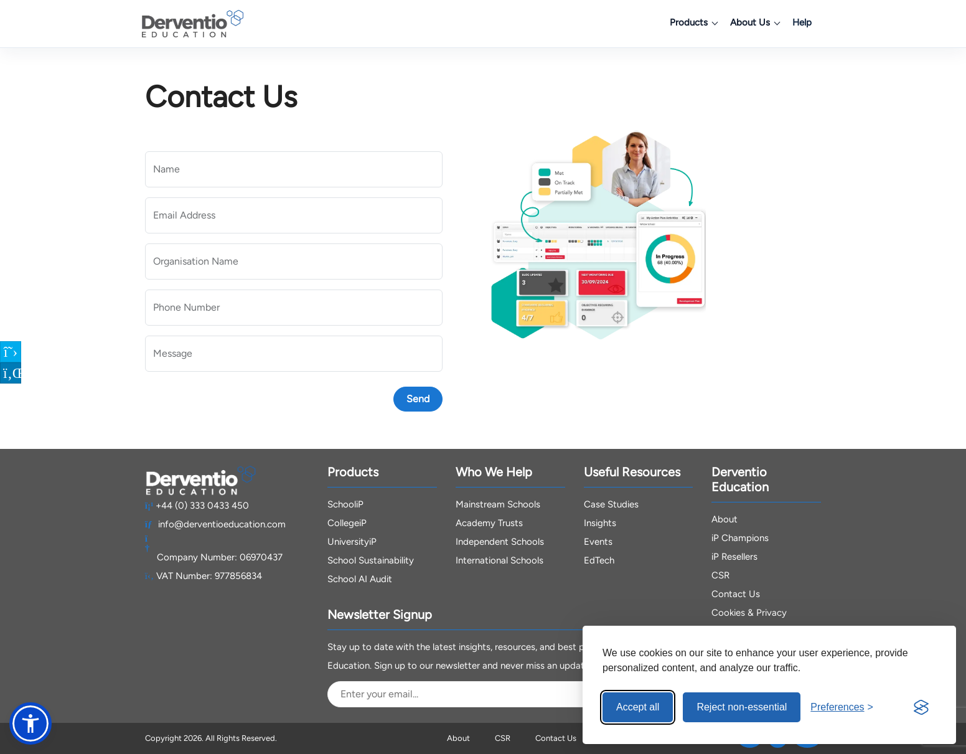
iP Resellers (734, 556)
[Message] (294, 354)
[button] (30, 723)
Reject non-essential (741, 707)
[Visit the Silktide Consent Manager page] (921, 707)
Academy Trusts (489, 523)
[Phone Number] (294, 308)
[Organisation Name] (294, 261)
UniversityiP (352, 541)
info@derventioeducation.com (215, 524)
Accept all (637, 707)
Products (693, 22)
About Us (754, 22)
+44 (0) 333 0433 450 (197, 505)
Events (598, 541)
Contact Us (735, 594)
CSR (720, 575)
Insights (600, 523)
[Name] (294, 169)
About (724, 519)
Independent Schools (500, 541)
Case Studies (611, 504)
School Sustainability (370, 560)
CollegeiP (347, 523)
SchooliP (345, 504)
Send (417, 399)
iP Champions (740, 538)
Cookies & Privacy (749, 612)
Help (802, 22)
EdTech (599, 560)
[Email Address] (294, 215)
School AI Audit (359, 579)
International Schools (499, 560)
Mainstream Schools (498, 504)
